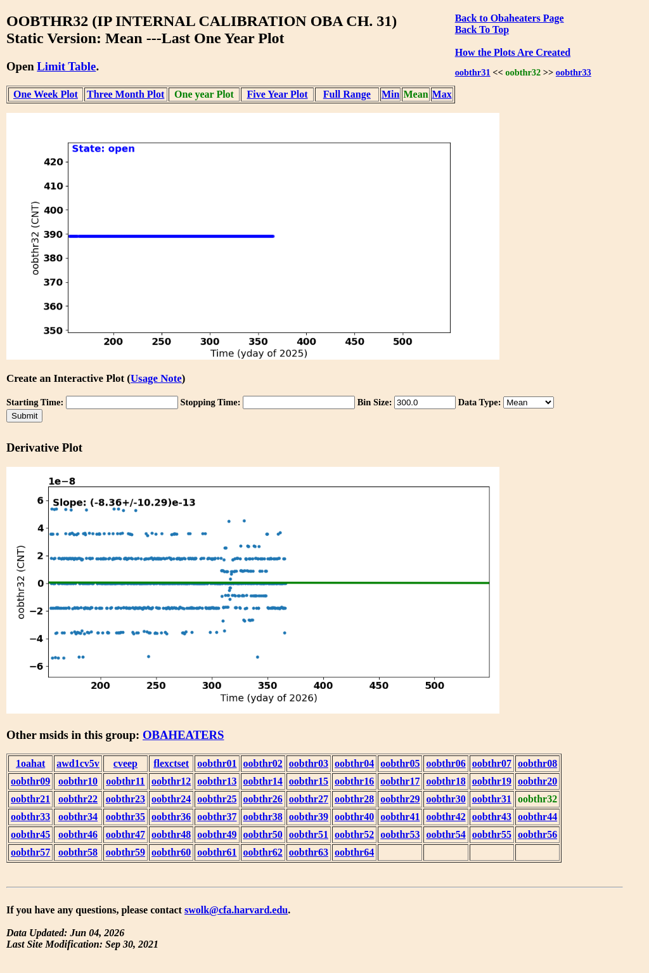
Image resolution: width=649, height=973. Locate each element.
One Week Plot (45, 94)
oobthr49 (216, 834)
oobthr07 (491, 763)
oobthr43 (491, 816)
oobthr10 (78, 781)
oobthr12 (171, 781)
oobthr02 (263, 763)
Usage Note (156, 378)
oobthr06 (445, 763)
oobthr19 (491, 781)
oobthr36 (171, 816)
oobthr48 (171, 834)
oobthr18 (445, 781)
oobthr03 (308, 763)
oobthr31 (473, 72)
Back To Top (482, 29)
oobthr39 (308, 816)
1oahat (30, 763)
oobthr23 (125, 798)
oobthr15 (308, 781)
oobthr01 (216, 763)
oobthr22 (78, 798)
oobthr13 (216, 781)
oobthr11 (125, 781)
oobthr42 (445, 816)
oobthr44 (537, 816)
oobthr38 (263, 816)
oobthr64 (354, 852)
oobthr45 (30, 834)
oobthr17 (400, 781)
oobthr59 (125, 852)
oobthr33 (573, 72)
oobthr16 (354, 781)
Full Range (347, 94)
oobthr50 (263, 834)
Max (442, 94)
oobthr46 (78, 834)
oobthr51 (308, 834)
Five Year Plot (277, 94)
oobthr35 (125, 816)
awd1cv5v (78, 763)
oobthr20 (537, 781)
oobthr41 (400, 816)
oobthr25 (216, 798)
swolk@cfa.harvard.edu (236, 909)
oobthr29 (400, 798)
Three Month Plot (125, 94)
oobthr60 (171, 852)
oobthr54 (445, 834)
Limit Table (66, 66)
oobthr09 (30, 781)
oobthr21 (30, 798)
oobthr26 (263, 798)
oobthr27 (308, 798)
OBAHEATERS (183, 734)
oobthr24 (171, 798)
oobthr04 (354, 763)
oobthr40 (354, 816)
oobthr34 (78, 816)
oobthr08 (537, 763)
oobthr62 (263, 852)
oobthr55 (491, 834)
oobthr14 (263, 781)
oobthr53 (400, 834)
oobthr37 (216, 816)
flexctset (171, 763)
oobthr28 (354, 798)
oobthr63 (308, 852)
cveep (125, 763)
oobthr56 (537, 834)
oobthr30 (445, 798)
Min (390, 94)
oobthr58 (78, 852)
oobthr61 (216, 852)
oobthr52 (354, 834)
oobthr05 (400, 763)
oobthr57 (30, 852)
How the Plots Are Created (512, 52)
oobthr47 (125, 834)
